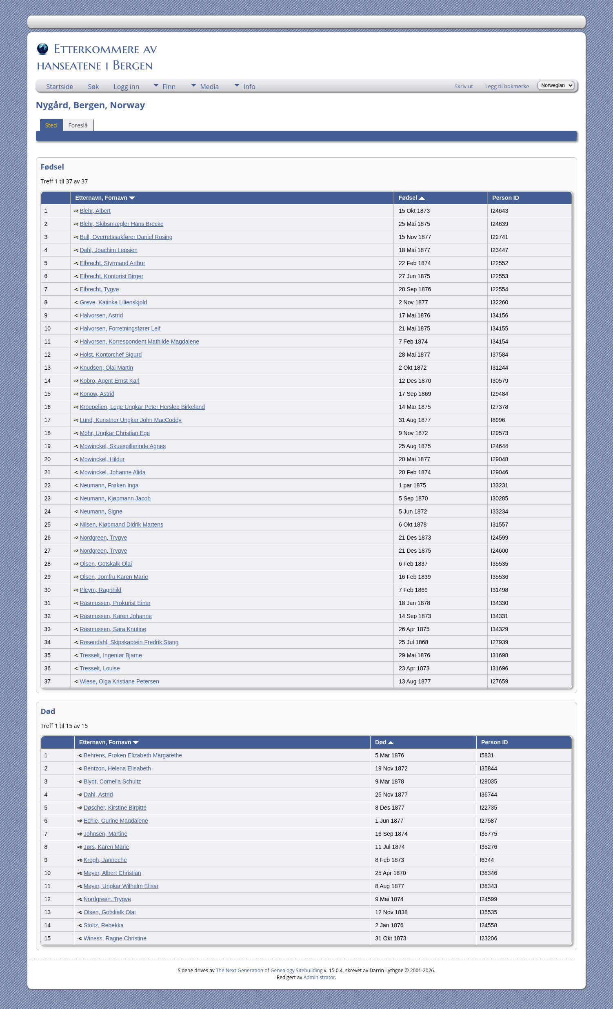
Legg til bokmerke (507, 86)
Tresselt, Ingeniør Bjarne (111, 655)
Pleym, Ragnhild (100, 590)
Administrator (319, 977)
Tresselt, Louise (100, 668)
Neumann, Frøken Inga (109, 485)
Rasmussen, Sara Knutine (113, 629)
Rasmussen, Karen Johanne (116, 616)
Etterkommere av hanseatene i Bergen (97, 56)
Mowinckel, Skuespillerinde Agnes (123, 446)
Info (249, 86)
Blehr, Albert (95, 211)
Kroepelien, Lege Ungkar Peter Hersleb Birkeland (142, 407)
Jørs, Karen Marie (106, 847)
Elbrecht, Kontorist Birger (111, 276)
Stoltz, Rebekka (104, 925)
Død (384, 742)
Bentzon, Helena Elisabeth (117, 768)
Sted (51, 125)
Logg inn (126, 86)
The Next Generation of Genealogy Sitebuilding (269, 970)
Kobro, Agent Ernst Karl (109, 380)
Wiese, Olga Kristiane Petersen (119, 681)
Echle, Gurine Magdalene (116, 820)
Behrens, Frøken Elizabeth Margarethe (133, 755)
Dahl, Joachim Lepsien (109, 250)
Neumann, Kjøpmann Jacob (115, 498)
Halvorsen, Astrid (101, 315)
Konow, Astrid (97, 394)
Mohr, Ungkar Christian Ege (115, 433)
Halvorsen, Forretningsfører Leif (120, 328)
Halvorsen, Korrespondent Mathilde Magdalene (139, 341)
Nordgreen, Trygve (103, 537)
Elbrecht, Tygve (99, 289)
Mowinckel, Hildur (102, 459)
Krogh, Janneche (105, 860)
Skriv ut (464, 86)
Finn (168, 86)
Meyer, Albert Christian (112, 873)
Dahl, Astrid (98, 794)
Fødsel (412, 197)
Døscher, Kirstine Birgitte (115, 807)
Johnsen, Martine (105, 833)
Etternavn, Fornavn (105, 197)
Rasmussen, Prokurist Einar (115, 603)
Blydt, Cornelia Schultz (112, 781)
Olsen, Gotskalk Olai (106, 563)
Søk (93, 86)
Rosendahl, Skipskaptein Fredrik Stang (129, 642)
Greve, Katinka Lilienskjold (113, 302)
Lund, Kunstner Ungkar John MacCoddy (130, 420)
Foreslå (78, 125)
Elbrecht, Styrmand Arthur (112, 263)
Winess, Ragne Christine (115, 938)
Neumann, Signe (101, 511)
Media (209, 86)
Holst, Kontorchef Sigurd (111, 354)
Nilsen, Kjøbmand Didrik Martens (121, 524)
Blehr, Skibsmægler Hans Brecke (121, 224)
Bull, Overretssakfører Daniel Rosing (126, 237)
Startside (59, 86)
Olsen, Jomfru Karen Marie (114, 577)
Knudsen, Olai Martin (106, 367)
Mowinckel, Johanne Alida (112, 472)
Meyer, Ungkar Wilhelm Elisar (121, 886)
